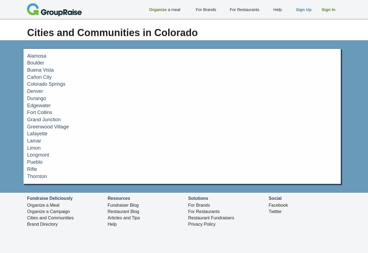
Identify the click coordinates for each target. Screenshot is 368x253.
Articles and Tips (124, 218)
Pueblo (35, 162)
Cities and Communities (50, 218)
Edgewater (39, 105)
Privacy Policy (202, 224)
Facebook (278, 205)
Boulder (35, 63)
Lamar (34, 141)
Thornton (37, 176)
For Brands (199, 205)
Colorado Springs (46, 84)
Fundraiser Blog (123, 205)
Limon (34, 148)
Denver (35, 91)
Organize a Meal (43, 205)
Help (112, 224)
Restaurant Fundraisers (211, 218)
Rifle (32, 169)
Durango (36, 98)
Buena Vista (40, 70)
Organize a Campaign (48, 211)
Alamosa (37, 56)
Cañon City (39, 77)
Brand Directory (42, 224)
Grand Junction (44, 119)
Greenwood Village (48, 127)
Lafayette (37, 133)
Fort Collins (39, 112)
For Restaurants (204, 211)
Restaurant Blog (123, 211)
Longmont (38, 155)
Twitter (275, 211)
